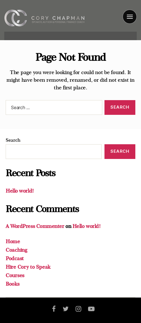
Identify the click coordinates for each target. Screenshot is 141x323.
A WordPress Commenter (35, 226)
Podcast (15, 258)
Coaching (16, 250)
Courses (15, 275)
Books (13, 284)
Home (13, 241)
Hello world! (20, 191)
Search (13, 140)
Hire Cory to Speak (28, 267)
